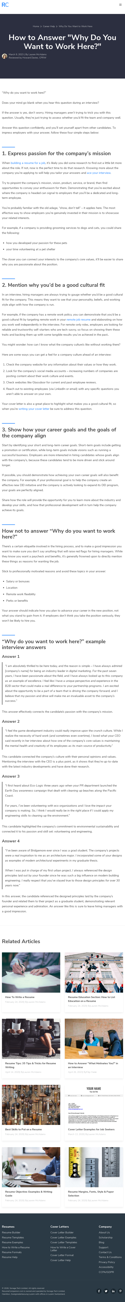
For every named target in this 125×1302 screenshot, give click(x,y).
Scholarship (105, 1237)
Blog (101, 1242)
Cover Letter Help (60, 1260)
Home (36, 26)
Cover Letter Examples (63, 1237)
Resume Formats (12, 1252)
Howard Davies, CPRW (34, 57)
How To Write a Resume (20, 997)
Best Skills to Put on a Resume (23, 1129)
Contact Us (105, 1252)
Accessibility (106, 1267)
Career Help (49, 26)
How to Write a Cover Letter (63, 1249)
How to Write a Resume (16, 1247)
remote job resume (78, 320)
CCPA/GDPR (106, 1272)
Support (103, 1247)
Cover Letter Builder (62, 1232)
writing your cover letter (34, 409)
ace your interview (99, 173)
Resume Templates (13, 1237)
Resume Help (9, 1257)
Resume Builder (11, 1232)
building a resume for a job (28, 163)
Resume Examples (12, 1242)
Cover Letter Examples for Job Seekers (91, 1129)
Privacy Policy (107, 1262)
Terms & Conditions (110, 1257)
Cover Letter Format (62, 1255)
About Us (104, 1232)
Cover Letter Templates (63, 1242)
